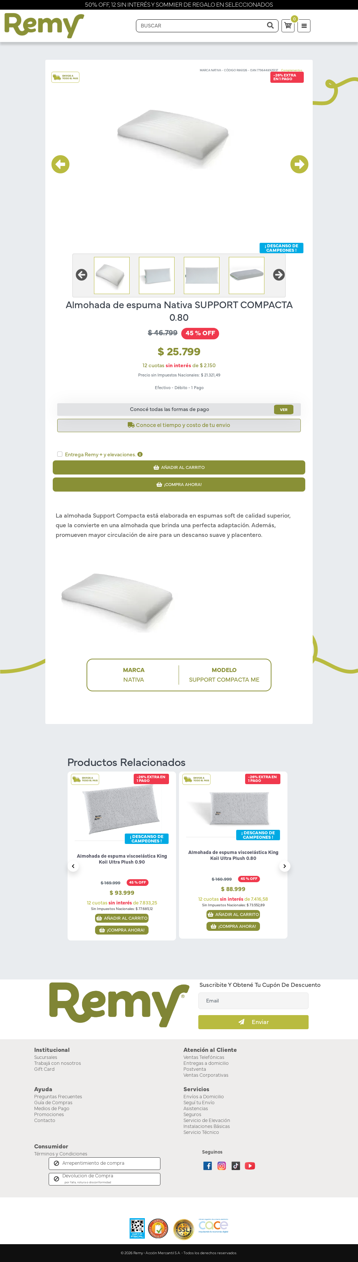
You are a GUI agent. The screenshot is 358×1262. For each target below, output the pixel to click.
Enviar (253, 1022)
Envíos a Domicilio (203, 1097)
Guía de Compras (53, 1102)
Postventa (194, 1069)
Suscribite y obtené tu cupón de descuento (259, 985)
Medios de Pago (51, 1108)
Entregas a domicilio (206, 1063)
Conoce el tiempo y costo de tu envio (179, 425)
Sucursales (45, 1057)
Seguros (192, 1114)
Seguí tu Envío (199, 1102)
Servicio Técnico (201, 1132)
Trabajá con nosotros (57, 1063)
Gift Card (44, 1069)
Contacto (44, 1120)
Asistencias (195, 1108)
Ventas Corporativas (205, 1075)
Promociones (49, 1114)
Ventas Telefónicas (203, 1057)
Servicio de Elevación (206, 1120)
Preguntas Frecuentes (58, 1097)
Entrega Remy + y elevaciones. (104, 454)
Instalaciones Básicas (206, 1126)
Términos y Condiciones (60, 1154)
